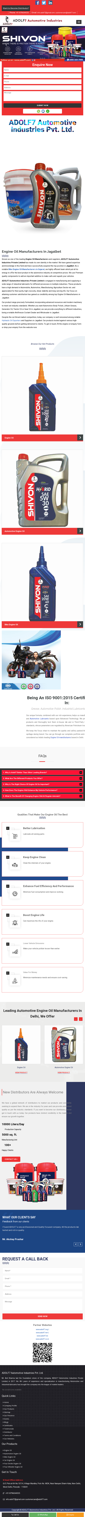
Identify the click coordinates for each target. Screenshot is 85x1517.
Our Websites (8, 1439)
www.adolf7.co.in (42, 1339)
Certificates (8, 1425)
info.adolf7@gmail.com (43, 12)
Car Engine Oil (9, 1460)
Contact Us (11, 1159)
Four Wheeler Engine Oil (12, 1467)
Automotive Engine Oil (64, 1067)
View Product (21, 1073)
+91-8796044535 (19, 12)
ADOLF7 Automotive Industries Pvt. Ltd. (22, 1373)
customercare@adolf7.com (65, 13)
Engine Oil (21, 1067)
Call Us (15, 1515)
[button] (6, 43)
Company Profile (10, 1405)
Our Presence (8, 1415)
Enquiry (70, 1515)
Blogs (5, 1422)
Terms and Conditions (12, 1435)
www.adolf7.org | (42, 1329)
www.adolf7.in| (42, 1336)
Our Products (8, 1409)
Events (6, 1419)
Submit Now (42, 105)
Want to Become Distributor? (16, 8)
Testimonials (8, 1429)
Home (6, 1402)
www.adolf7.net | (42, 1333)
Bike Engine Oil (9, 1457)
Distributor (7, 1432)
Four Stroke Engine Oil (12, 1463)
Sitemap (6, 1412)
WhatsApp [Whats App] (43, 1515)
